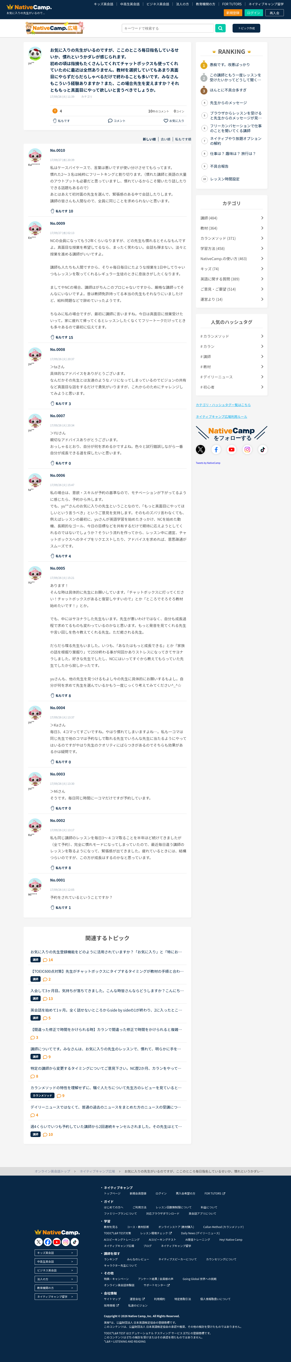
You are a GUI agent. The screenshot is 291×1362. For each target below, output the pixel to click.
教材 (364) (208, 228)
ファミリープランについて (120, 1213)
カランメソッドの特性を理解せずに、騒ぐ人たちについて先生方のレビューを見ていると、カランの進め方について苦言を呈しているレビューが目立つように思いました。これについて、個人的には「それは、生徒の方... (106, 1087)
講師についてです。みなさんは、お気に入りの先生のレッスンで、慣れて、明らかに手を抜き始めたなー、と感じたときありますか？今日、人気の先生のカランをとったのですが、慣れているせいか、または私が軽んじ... (106, 1049)
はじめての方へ (113, 1207)
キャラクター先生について (120, 1265)
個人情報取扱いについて (215, 1299)
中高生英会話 (129, 4)
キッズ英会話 (103, 4)
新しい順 (149, 139)
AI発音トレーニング (197, 1239)
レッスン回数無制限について (174, 1207)
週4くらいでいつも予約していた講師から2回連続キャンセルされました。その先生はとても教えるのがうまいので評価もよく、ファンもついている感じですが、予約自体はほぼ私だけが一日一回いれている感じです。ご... (106, 1126)
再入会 (274, 13)
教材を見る (111, 1227)
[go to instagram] (66, 1242)
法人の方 (182, 4)
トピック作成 (246, 28)
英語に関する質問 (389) (219, 279)
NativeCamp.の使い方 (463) (223, 258)
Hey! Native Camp (230, 1239)
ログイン (253, 12)
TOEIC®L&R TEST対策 (117, 1233)
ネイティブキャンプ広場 (119, 1246)
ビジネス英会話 (157, 4)
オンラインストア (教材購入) (176, 1227)
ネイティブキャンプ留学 (266, 4)
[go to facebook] (48, 1242)
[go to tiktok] (75, 1242)
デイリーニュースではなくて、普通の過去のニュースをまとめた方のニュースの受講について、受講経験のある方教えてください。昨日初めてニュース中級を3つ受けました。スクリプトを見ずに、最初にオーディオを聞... (106, 1107)
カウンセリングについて (221, 1259)
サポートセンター (157, 1285)
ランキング (111, 1259)
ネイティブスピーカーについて (177, 1259)
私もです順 (183, 139)
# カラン (207, 346)
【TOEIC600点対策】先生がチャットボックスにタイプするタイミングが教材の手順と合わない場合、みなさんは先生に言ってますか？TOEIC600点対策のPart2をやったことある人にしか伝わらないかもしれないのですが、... (107, 971)
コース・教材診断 (138, 1227)
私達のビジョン (138, 1305)
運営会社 (137, 1299)
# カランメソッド (214, 336)
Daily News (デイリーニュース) (200, 1233)
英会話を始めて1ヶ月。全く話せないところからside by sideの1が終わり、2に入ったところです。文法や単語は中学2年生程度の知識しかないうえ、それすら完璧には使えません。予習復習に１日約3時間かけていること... (107, 1010)
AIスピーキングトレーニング (121, 1239)
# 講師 (205, 356)
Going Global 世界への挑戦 (200, 1279)
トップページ (112, 1193)
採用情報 (111, 1305)
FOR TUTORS (232, 4)
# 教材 (205, 366)
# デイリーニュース (216, 377)
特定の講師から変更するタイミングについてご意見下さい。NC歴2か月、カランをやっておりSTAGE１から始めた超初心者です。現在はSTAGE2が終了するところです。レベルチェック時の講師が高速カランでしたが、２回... (106, 1068)
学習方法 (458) (212, 248)
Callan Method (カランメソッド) (223, 1227)
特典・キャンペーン (116, 1279)
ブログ (147, 1246)
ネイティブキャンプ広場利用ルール (221, 416)
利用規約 (159, 1299)
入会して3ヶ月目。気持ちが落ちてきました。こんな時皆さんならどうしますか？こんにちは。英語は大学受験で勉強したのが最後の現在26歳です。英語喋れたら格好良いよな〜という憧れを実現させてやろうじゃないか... (106, 990)
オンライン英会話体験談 (119, 1285)
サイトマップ (112, 1299)
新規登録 (233, 12)
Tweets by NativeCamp (208, 463)
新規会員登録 (138, 1193)
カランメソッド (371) (218, 238)
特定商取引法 (182, 1299)
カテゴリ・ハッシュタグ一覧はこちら (223, 404)
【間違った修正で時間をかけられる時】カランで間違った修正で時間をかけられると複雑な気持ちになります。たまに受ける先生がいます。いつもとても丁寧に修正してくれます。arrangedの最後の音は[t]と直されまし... (106, 1029)
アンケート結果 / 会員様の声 (155, 1279)
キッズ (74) (209, 268)
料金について (209, 1207)
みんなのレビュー (138, 1259)
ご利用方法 (139, 1207)
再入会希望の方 (185, 1193)
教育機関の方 (205, 4)
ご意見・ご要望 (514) (218, 289)
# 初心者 (207, 387)
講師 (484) (208, 218)
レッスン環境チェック (156, 1233)
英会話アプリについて (202, 1213)
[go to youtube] (57, 1242)
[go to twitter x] (39, 1242)
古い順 (165, 139)
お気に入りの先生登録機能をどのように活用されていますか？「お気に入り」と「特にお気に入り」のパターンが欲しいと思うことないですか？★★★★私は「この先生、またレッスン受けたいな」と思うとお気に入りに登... (106, 952)
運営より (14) (211, 299)
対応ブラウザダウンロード (162, 1213)
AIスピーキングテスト (162, 1239)
